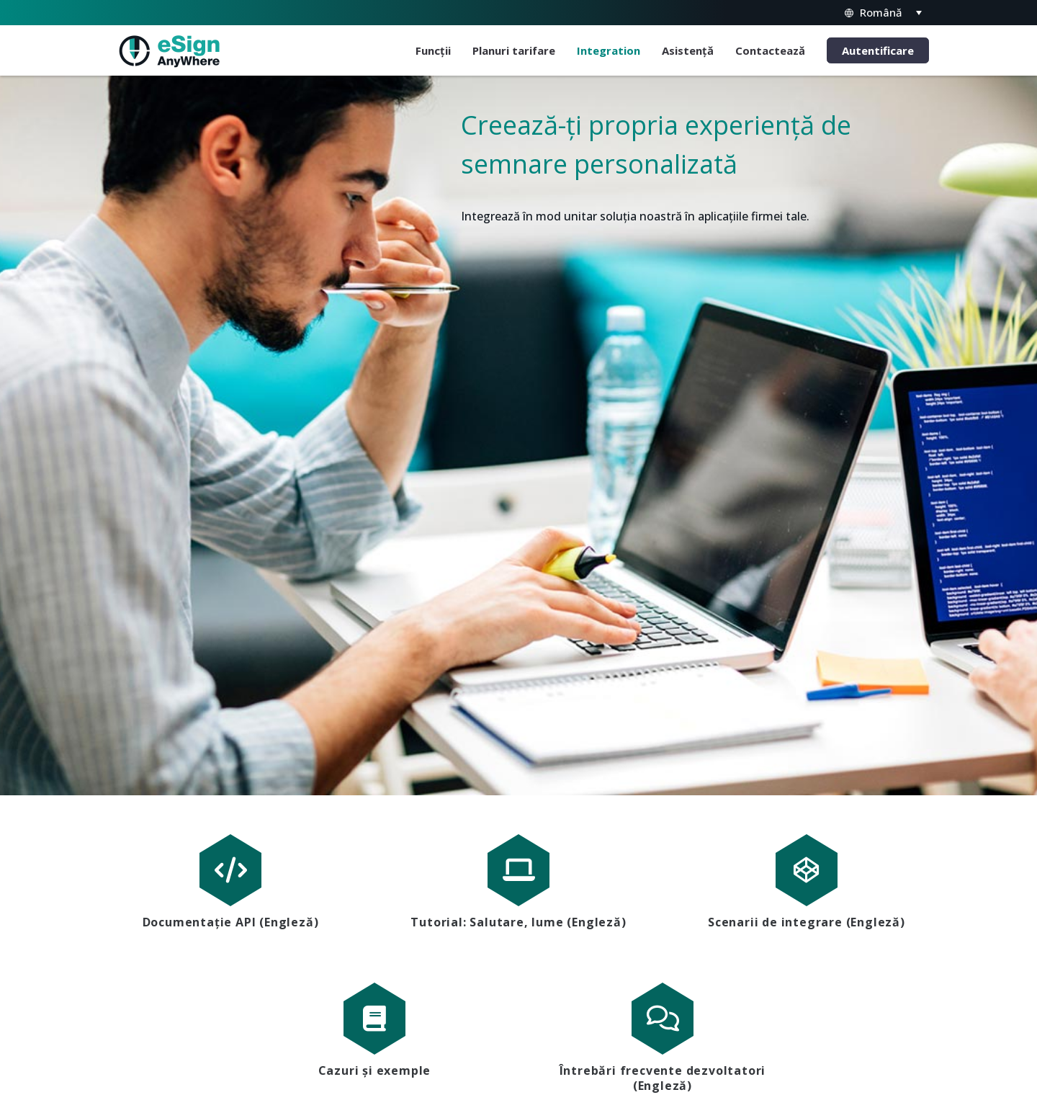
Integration (608, 50)
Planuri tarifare (513, 50)
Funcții (433, 50)
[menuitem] (882, 12)
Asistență (688, 50)
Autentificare (878, 50)
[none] (882, 12)
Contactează (770, 50)
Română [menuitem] (881, 12)
